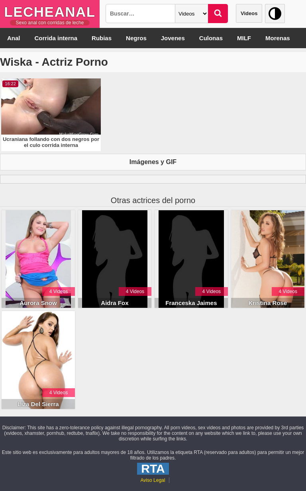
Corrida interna (56, 38)
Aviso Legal (153, 480)
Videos (249, 13)
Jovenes (173, 38)
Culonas (211, 38)
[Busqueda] (140, 13)
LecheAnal (49, 12)
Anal (13, 38)
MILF (244, 38)
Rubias (102, 38)
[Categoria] (191, 13)
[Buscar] (218, 13)
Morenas (277, 38)
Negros (136, 38)
